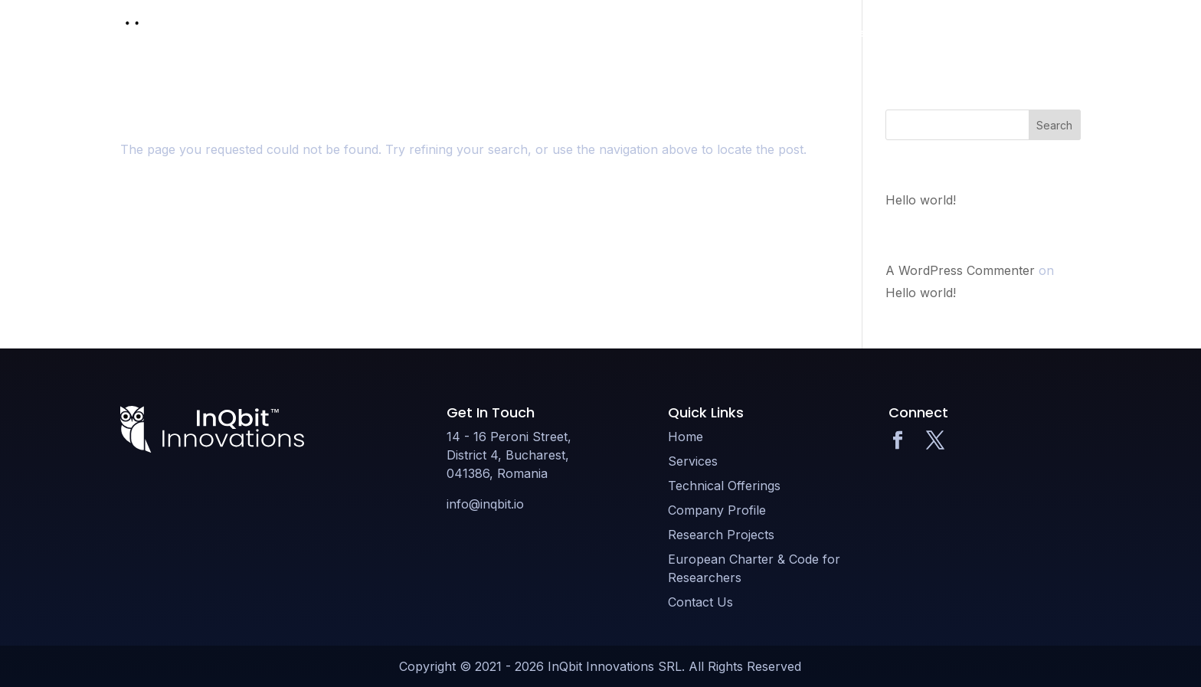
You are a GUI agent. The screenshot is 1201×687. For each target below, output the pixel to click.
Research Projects (935, 32)
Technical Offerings (700, 32)
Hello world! (920, 200)
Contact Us (1050, 32)
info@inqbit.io (485, 504)
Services (602, 32)
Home (542, 32)
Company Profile (819, 32)
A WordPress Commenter (960, 270)
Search (1054, 125)
